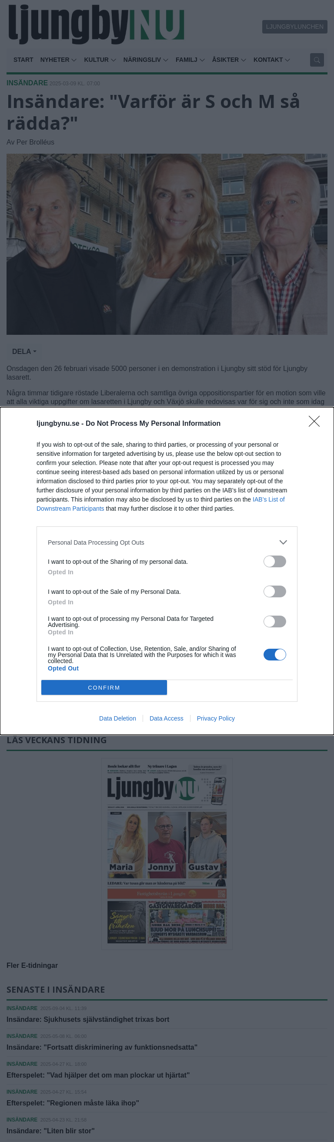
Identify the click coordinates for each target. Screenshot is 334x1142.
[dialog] (167, 571)
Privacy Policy (216, 718)
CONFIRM (104, 687)
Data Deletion (117, 718)
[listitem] (167, 542)
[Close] (317, 424)
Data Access (167, 718)
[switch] (275, 561)
